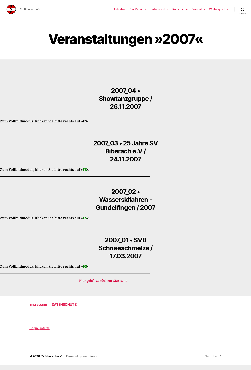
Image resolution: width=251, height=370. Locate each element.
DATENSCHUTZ (68, 309)
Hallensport (157, 11)
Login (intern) (40, 333)
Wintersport (217, 11)
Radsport (178, 11)
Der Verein (136, 11)
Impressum (39, 309)
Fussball (197, 11)
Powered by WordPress (82, 361)
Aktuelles (119, 11)
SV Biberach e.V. (51, 361)
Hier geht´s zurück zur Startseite (104, 285)
